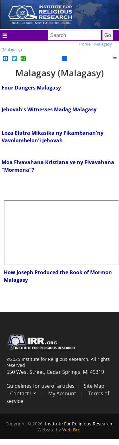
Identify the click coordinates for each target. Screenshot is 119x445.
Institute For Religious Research (78, 424)
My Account (62, 393)
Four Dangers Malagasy (31, 87)
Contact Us (23, 393)
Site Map (94, 385)
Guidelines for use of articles (40, 385)
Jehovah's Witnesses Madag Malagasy (49, 109)
